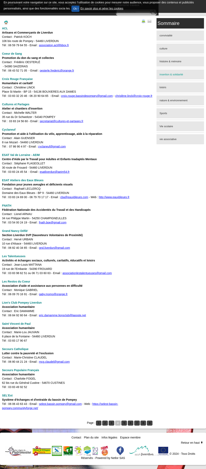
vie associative (168, 139)
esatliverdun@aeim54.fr (55, 171)
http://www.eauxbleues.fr (114, 197)
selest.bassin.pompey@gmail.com (60, 404)
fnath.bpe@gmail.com (52, 222)
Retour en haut (192, 442)
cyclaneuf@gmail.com (52, 146)
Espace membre (130, 437)
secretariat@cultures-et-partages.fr (61, 121)
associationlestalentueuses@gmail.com (87, 273)
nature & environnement (173, 100)
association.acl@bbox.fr (54, 45)
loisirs (163, 87)
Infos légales (109, 437)
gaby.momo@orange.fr (53, 294)
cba (62, 197)
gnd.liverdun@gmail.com (54, 247)
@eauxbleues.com (76, 197)
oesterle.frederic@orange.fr (57, 70)
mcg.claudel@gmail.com (54, 361)
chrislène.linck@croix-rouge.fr (133, 95)
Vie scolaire (166, 126)
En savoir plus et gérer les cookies (101, 8)
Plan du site (91, 437)
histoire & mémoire (170, 61)
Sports (163, 113)
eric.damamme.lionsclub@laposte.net (62, 315)
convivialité (166, 35)
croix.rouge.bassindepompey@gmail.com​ (87, 95)
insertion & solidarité (171, 74)
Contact (76, 437)
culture (163, 48)
